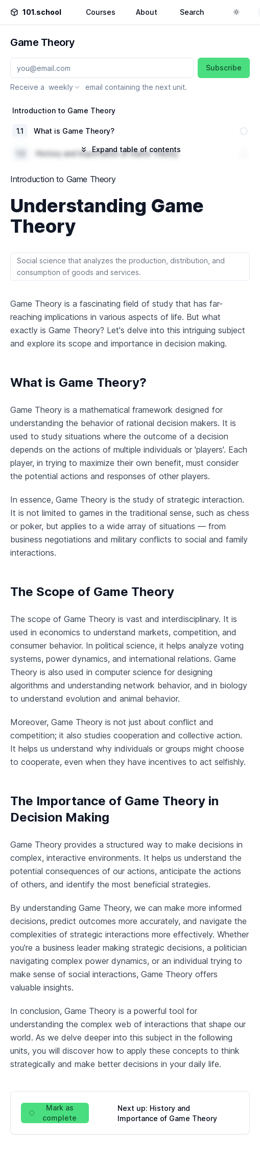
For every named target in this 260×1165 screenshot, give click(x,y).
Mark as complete (53, 1112)
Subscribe (224, 67)
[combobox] (65, 87)
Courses (100, 12)
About (146, 12)
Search (192, 12)
